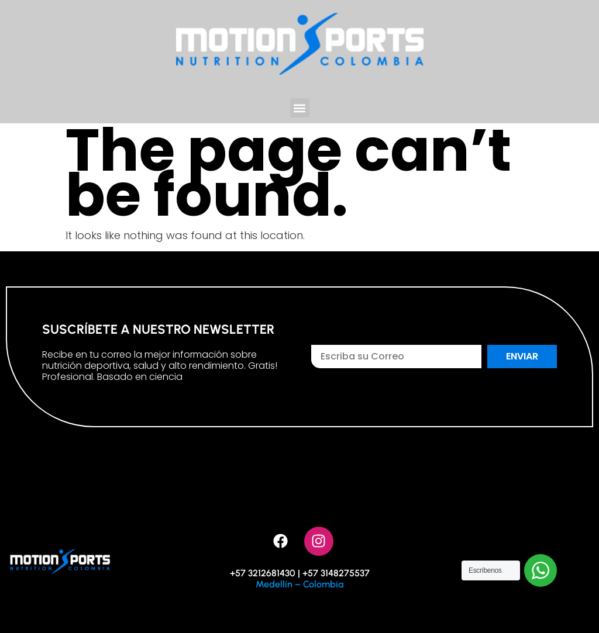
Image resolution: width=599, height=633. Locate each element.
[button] (299, 107)
